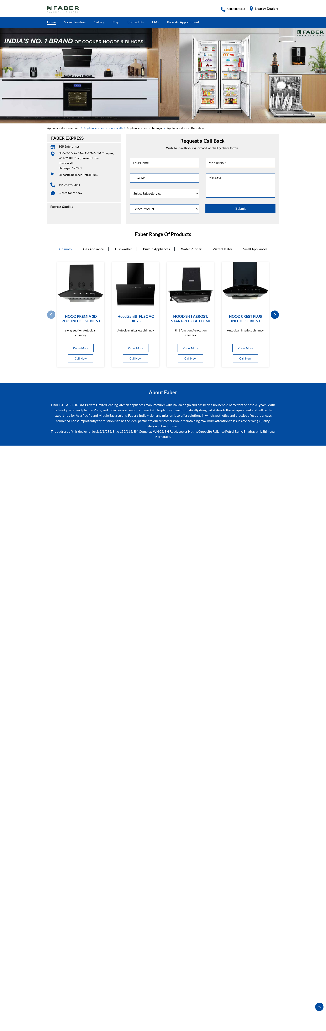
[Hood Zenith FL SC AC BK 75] (135, 285)
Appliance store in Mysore (65, 1018)
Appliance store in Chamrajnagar (111, 999)
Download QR (107, 605)
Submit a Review (61, 476)
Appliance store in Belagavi (200, 993)
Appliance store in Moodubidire (249, 1012)
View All (84, 546)
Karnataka (194, 506)
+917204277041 (69, 185)
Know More (80, 348)
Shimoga (192, 512)
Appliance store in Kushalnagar (110, 1012)
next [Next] (275, 314)
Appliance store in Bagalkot (66, 993)
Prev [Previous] (51, 314)
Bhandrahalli (74, 896)
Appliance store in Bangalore (156, 993)
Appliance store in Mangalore (201, 1012)
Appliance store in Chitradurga (212, 999)
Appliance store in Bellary (242, 993)
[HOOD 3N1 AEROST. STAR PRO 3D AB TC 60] (190, 285)
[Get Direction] (204, 590)
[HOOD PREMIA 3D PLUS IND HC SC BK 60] (80, 285)
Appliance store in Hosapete (200, 1006)
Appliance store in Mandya (156, 1012)
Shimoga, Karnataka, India (182, 590)
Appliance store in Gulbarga (115, 1006)
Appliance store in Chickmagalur (162, 999)
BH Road (53, 896)
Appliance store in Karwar (65, 1012)
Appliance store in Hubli (242, 1006)
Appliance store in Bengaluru (111, 993)
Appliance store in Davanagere (69, 1006)
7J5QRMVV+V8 (175, 586)
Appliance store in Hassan (157, 1006)
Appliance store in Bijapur (65, 999)
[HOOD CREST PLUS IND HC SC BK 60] (245, 285)
